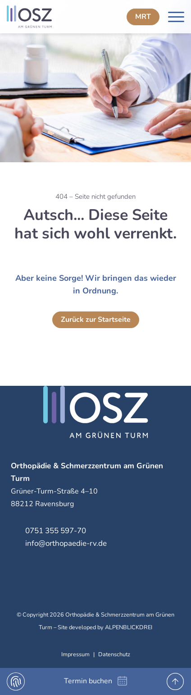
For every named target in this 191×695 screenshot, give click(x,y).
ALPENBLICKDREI (128, 627)
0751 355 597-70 (55, 531)
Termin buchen (88, 681)
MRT (143, 17)
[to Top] (175, 681)
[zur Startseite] (48, 16)
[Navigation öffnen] (176, 17)
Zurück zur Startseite (96, 320)
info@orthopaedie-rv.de (66, 543)
